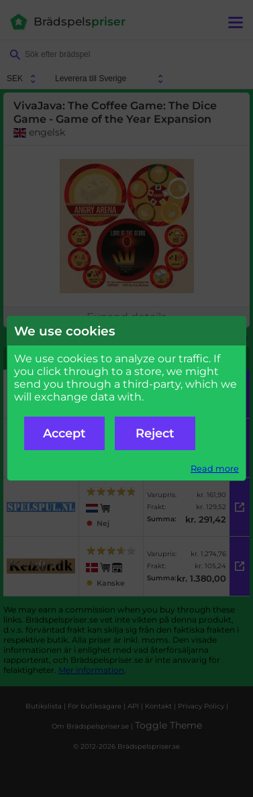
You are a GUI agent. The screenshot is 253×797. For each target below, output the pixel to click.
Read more (215, 469)
